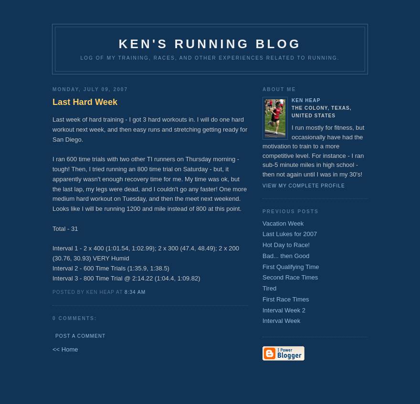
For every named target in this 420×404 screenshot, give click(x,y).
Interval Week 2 (283, 310)
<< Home (65, 349)
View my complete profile (303, 185)
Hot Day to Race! (286, 245)
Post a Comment (80, 336)
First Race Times (285, 299)
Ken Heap (306, 100)
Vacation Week (283, 223)
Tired (269, 288)
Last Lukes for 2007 (289, 234)
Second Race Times (290, 277)
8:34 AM (135, 292)
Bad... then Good (285, 255)
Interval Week (281, 320)
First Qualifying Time (290, 266)
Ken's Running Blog (210, 44)
